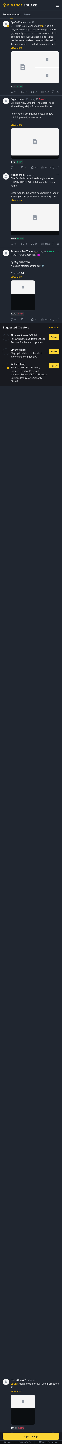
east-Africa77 (18, 1379)
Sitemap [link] (7, 1442)
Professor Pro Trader (22, 251)
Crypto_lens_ (18, 99)
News (27, 14)
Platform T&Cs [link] (25, 1442)
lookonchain (18, 174)
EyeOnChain (18, 22)
